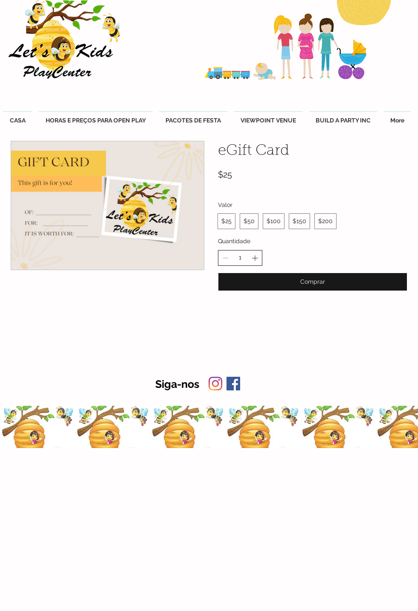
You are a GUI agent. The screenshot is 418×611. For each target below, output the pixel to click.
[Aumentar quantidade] (254, 257)
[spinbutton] (240, 257)
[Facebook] (233, 383)
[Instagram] (215, 383)
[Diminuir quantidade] (225, 257)
